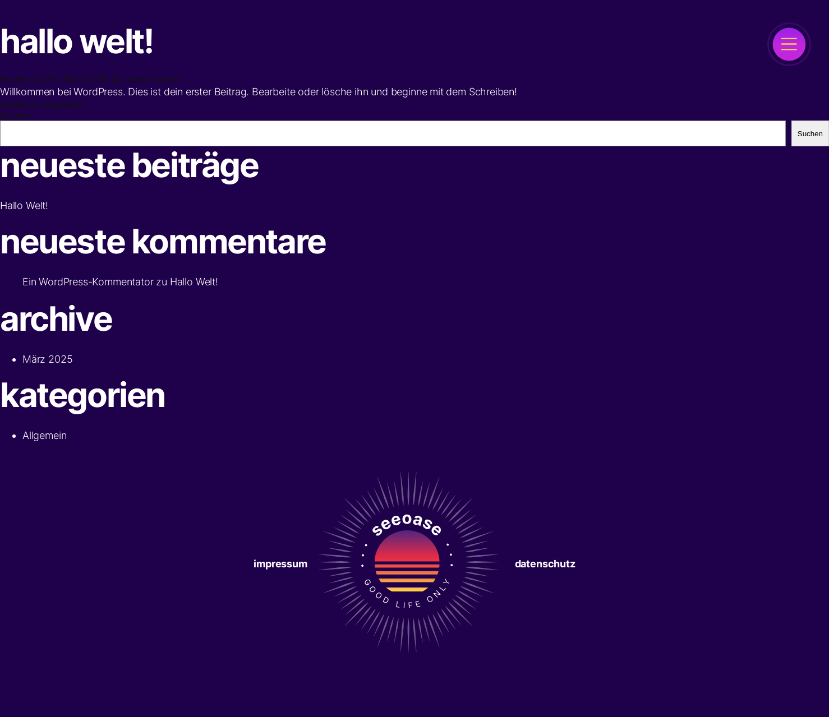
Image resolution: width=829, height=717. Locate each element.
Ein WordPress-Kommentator (88, 282)
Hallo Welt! (194, 282)
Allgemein (63, 104)
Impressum (280, 564)
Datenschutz (545, 564)
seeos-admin (152, 79)
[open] (789, 44)
